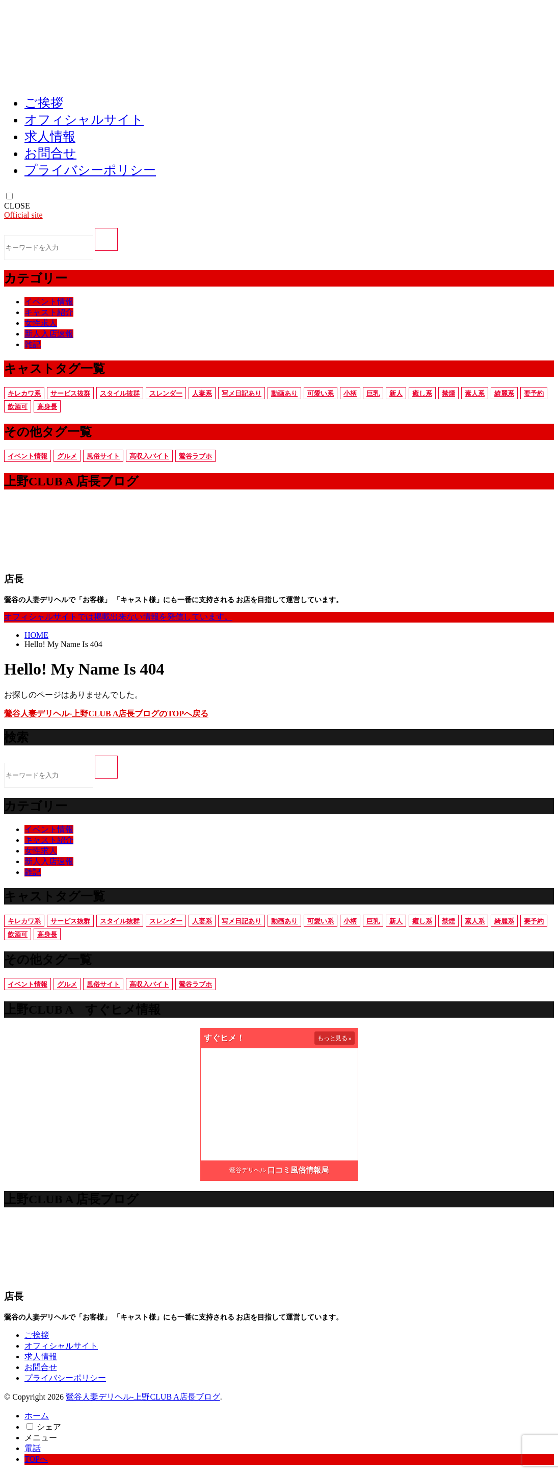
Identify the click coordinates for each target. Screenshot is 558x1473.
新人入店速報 (48, 333)
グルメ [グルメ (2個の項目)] (67, 456)
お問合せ (50, 153)
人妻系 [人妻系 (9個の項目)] (202, 393)
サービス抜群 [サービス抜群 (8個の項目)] (70, 393)
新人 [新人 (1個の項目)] (396, 393)
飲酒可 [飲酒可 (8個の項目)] (18, 406)
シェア (49, 1427)
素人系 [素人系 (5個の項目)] (475, 393)
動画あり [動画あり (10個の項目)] (284, 393)
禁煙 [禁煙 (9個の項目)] (448, 393)
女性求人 (40, 323)
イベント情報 (48, 301)
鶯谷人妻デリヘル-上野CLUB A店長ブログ (143, 1396)
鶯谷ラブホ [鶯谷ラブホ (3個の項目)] (195, 456)
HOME (36, 635)
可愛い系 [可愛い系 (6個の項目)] (320, 393)
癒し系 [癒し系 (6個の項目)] (422, 393)
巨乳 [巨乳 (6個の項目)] (373, 393)
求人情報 (49, 136)
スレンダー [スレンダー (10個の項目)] (165, 393)
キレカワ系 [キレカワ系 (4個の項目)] (24, 393)
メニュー (40, 1437)
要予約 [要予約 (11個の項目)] (534, 393)
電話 (32, 1448)
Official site (23, 215)
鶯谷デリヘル (247, 1170)
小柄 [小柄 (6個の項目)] (350, 393)
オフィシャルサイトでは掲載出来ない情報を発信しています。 (118, 616)
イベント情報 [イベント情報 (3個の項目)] (27, 456)
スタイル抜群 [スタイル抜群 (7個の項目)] (120, 393)
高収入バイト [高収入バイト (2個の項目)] (149, 456)
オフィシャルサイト (84, 119)
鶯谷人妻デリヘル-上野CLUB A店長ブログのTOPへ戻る (106, 713)
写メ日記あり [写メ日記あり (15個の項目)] (241, 393)
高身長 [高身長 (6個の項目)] (47, 406)
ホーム (36, 1415)
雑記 (32, 344)
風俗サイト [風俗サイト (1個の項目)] (103, 456)
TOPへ (36, 1459)
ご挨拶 (43, 103)
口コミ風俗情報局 (298, 1170)
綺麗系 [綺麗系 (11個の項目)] (504, 393)
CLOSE (17, 205)
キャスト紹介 (48, 312)
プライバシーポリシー (90, 170)
